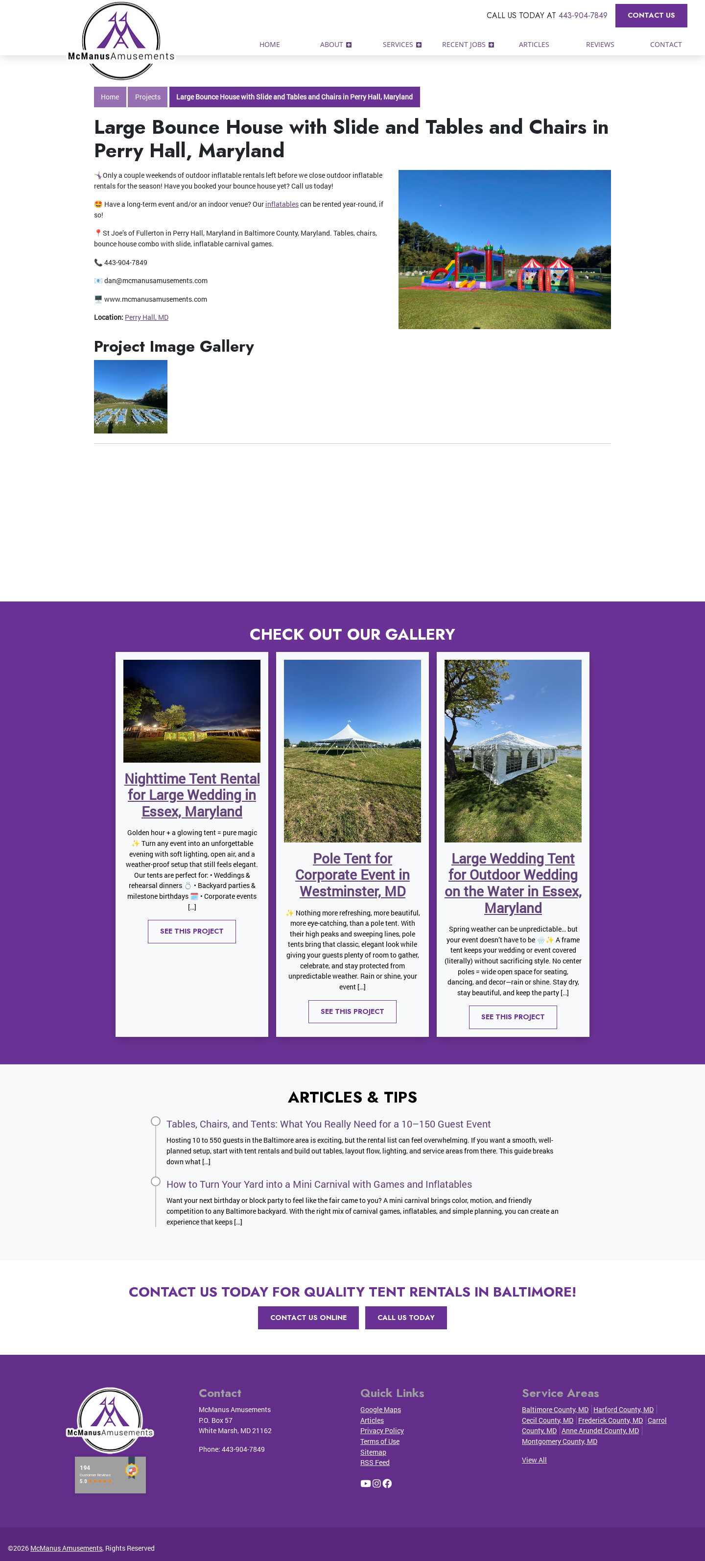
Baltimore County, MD (555, 1409)
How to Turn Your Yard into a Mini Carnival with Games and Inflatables (319, 1183)
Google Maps (380, 1409)
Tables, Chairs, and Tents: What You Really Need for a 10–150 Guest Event (328, 1123)
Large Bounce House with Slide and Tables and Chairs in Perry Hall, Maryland (294, 96)
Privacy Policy (382, 1430)
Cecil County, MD (547, 1420)
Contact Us (651, 15)
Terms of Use (380, 1441)
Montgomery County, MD (559, 1441)
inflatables (282, 204)
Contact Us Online (308, 1317)
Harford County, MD (623, 1409)
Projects (148, 96)
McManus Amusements (66, 1548)
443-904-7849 (583, 15)
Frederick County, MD (610, 1420)
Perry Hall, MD (146, 317)
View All (534, 1460)
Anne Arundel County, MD (600, 1430)
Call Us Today (406, 1317)
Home (110, 96)
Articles (372, 1420)
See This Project (192, 931)
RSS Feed (375, 1462)
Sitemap (373, 1452)
